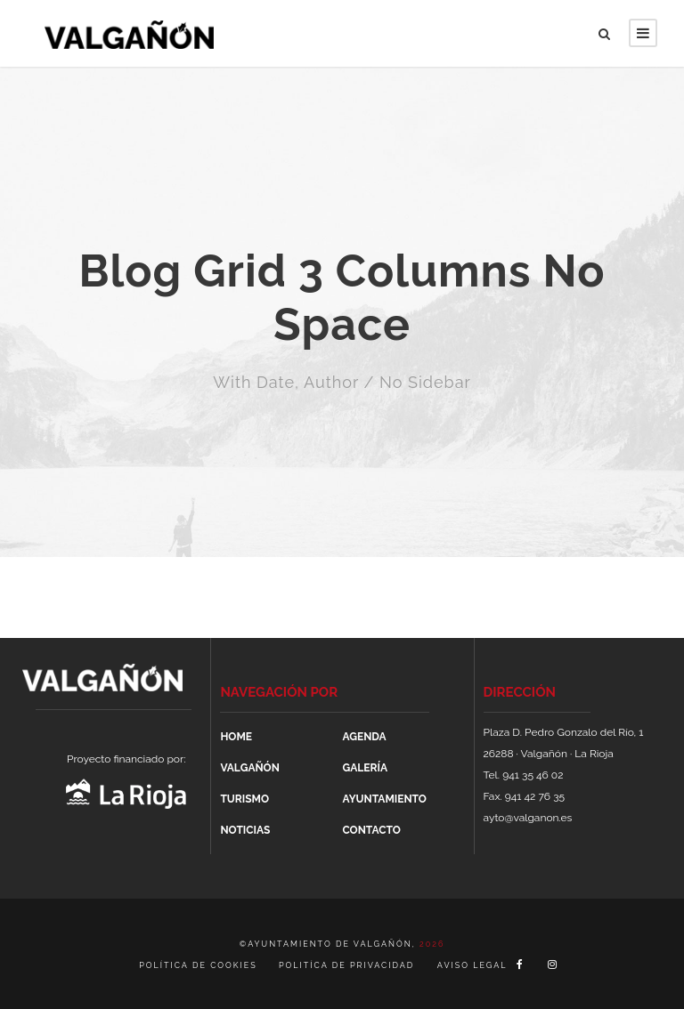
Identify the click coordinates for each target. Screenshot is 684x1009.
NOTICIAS (245, 830)
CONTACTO (371, 830)
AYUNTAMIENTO (384, 799)
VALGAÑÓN (249, 768)
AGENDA (364, 737)
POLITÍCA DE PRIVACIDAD (346, 965)
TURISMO (244, 799)
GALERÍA (364, 768)
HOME (236, 737)
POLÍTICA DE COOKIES (200, 965)
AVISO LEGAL (472, 965)
